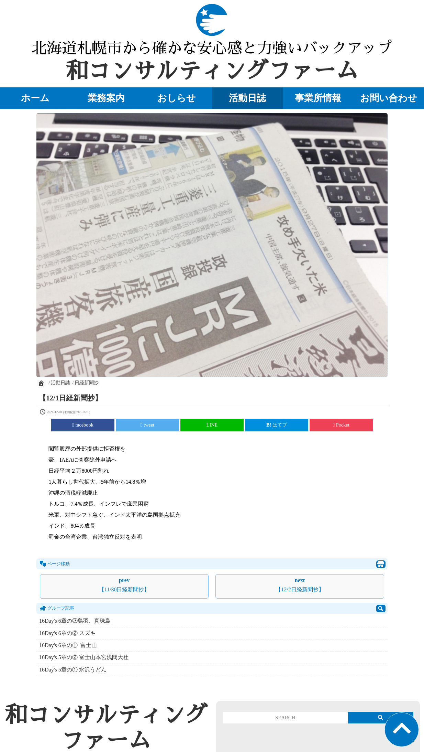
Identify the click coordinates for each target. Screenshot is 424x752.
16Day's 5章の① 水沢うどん (73, 670)
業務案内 (106, 98)
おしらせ (176, 98)
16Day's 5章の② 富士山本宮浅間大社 (84, 657)
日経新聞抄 (87, 382)
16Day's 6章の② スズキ (67, 633)
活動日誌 (247, 98)
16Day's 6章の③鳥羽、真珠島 (75, 621)
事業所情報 (318, 98)
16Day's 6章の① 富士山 (68, 645)
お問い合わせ (388, 98)
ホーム (35, 98)
